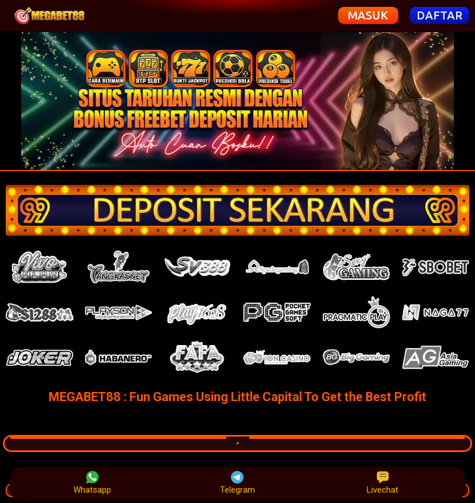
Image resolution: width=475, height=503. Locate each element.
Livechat (382, 483)
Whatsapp (92, 483)
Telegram (237, 483)
